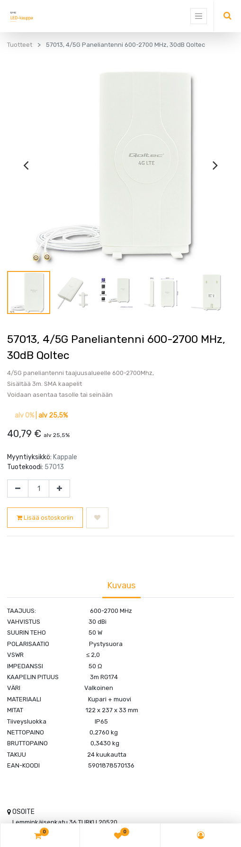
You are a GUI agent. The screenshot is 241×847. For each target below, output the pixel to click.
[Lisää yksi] (59, 489)
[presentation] (25, 165)
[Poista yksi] (17, 489)
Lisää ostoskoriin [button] (45, 517)
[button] (97, 517)
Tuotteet (19, 44)
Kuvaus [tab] (121, 585)
